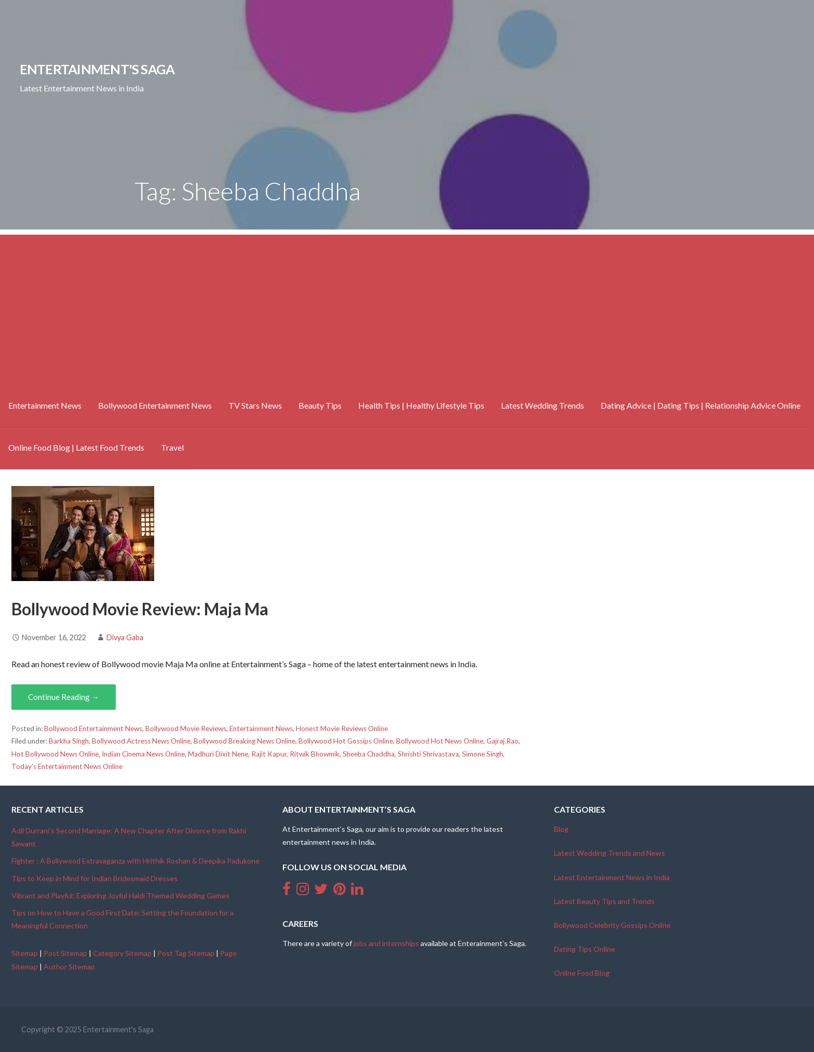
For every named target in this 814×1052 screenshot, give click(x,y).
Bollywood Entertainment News (155, 405)
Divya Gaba (124, 637)
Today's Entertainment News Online (67, 766)
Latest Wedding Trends (542, 405)
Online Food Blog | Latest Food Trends (76, 447)
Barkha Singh (69, 741)
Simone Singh (482, 754)
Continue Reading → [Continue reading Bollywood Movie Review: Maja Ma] (63, 697)
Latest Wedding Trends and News (609, 852)
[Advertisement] (407, 307)
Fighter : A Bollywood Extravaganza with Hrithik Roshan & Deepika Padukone (135, 860)
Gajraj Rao (502, 741)
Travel (172, 447)
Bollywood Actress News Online (141, 741)
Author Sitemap (69, 966)
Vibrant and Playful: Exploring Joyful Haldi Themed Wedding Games (120, 895)
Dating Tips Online (584, 949)
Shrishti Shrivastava (428, 754)
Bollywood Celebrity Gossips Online (612, 925)
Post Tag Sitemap (185, 953)
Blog (561, 829)
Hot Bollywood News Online (55, 754)
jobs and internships (386, 943)
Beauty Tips (320, 405)
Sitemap (24, 953)
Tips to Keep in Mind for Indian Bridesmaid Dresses (94, 878)
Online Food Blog (581, 972)
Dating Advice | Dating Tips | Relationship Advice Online (701, 405)
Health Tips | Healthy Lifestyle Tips (421, 405)
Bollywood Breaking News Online (244, 741)
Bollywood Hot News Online (439, 741)
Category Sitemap (122, 953)
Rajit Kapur (269, 754)
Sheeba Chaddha (369, 754)
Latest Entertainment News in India (612, 877)
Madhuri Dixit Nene (218, 754)
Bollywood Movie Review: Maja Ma (139, 609)
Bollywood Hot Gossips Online (346, 741)
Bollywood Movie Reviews (185, 728)
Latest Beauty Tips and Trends (604, 901)
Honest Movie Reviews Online (342, 728)
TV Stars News (255, 405)
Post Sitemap (65, 953)
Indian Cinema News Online (143, 754)
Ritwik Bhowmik (315, 754)
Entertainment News (45, 405)
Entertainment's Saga (97, 69)
